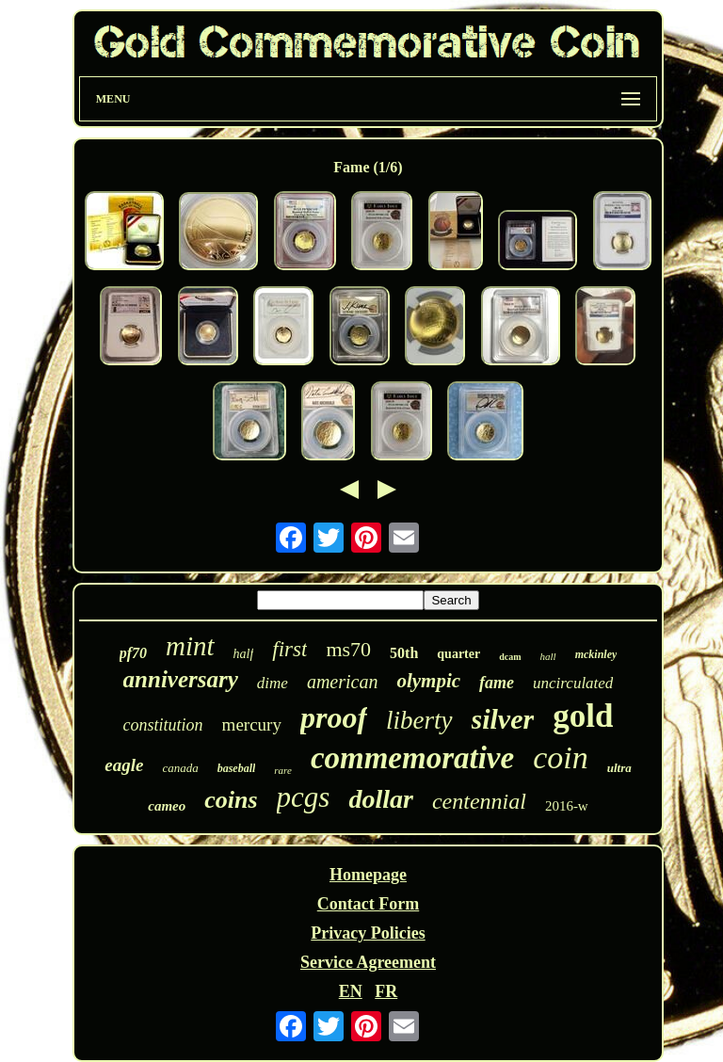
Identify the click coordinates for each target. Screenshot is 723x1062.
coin (560, 757)
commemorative (412, 758)
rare (283, 770)
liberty (419, 720)
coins (230, 799)
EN (350, 991)
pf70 (133, 653)
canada (180, 768)
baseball (236, 768)
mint (190, 646)
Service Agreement (368, 962)
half (243, 654)
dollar (380, 798)
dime (272, 683)
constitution (163, 725)
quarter (458, 654)
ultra (619, 768)
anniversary (180, 679)
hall (548, 656)
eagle (123, 765)
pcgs (303, 796)
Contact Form (368, 903)
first (289, 649)
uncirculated (573, 683)
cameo (166, 805)
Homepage (368, 874)
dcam (510, 657)
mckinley (596, 654)
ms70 (348, 649)
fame (496, 682)
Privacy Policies (368, 933)
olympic (428, 680)
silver (503, 718)
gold (583, 716)
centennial (479, 801)
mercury (251, 724)
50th (404, 653)
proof (333, 717)
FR (386, 991)
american (342, 681)
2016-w (566, 805)
